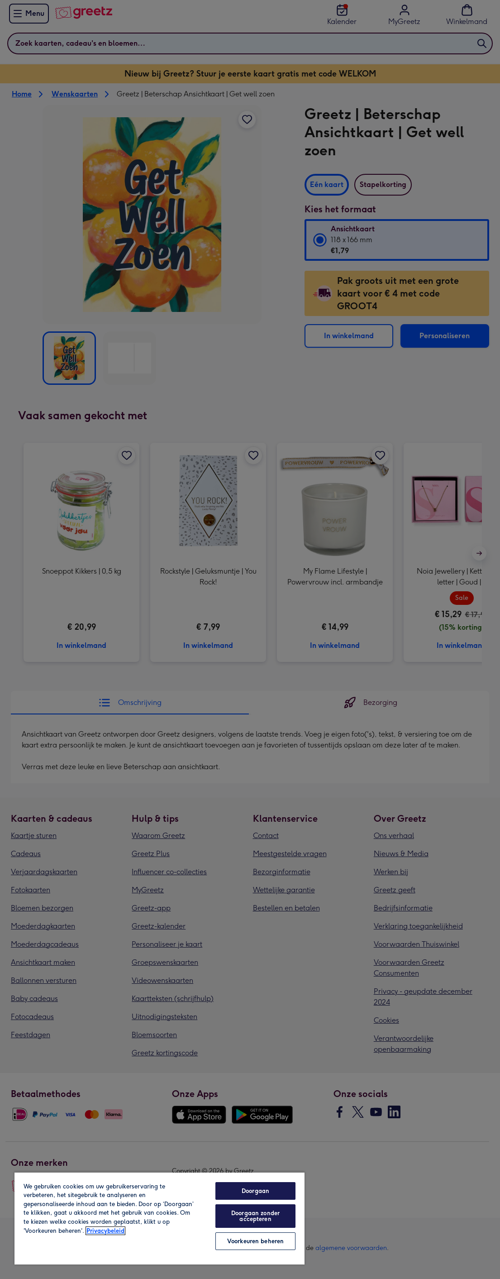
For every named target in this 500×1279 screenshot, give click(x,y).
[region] (159, 1218)
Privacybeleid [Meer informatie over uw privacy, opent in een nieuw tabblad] (105, 1230)
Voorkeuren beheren (255, 1241)
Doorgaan (255, 1191)
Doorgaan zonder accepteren (255, 1216)
